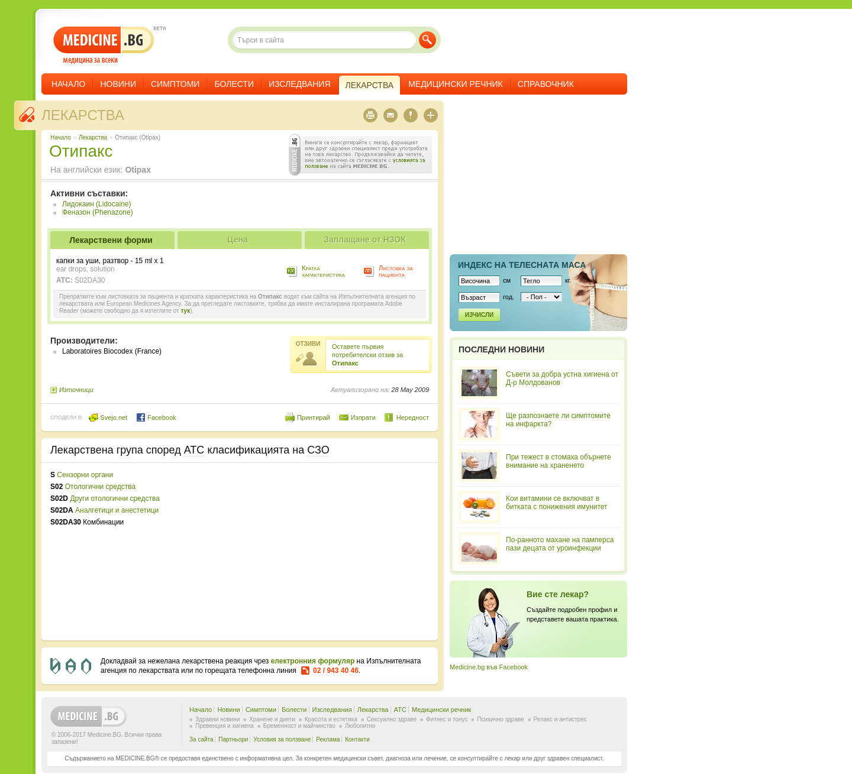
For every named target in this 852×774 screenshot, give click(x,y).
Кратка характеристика (323, 271)
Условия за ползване (282, 739)
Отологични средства (100, 486)
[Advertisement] (332, 551)
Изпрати (363, 417)
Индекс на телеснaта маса (522, 265)
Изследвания (300, 84)
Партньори (233, 739)
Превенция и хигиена (224, 726)
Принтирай (313, 417)
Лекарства (82, 115)
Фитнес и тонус (446, 719)
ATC (400, 709)
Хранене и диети (272, 719)
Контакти (357, 739)
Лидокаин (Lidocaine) (96, 204)
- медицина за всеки (103, 45)
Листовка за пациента (396, 271)
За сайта (201, 739)
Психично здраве (500, 719)
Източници (76, 389)
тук (185, 310)
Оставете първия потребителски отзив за (367, 355)
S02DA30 (90, 280)
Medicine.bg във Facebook (489, 667)
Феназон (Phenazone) (97, 212)
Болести (234, 84)
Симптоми (175, 84)
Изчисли (479, 315)
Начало (68, 84)
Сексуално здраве (392, 719)
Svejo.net (108, 417)
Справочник (546, 84)
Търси (427, 39)
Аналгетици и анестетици (117, 510)
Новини (118, 84)
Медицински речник (455, 84)
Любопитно (360, 726)
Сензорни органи (85, 475)
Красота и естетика (331, 719)
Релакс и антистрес (560, 719)
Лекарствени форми (111, 240)
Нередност (412, 417)
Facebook (156, 417)
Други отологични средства (115, 498)
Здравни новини (217, 719)
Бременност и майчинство (299, 726)
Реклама (328, 739)
